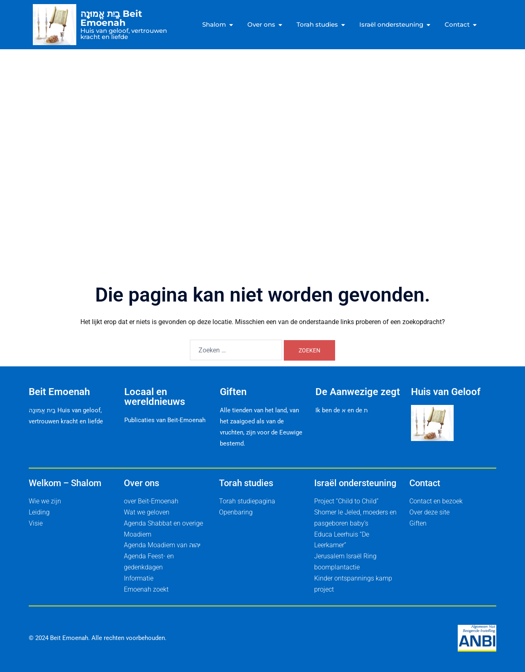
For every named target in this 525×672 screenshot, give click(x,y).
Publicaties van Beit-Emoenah (164, 420)
